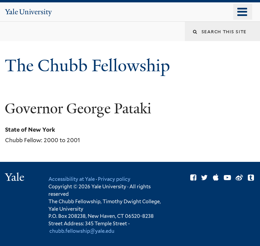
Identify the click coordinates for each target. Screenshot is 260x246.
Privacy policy (114, 179)
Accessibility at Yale (71, 179)
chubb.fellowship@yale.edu (81, 231)
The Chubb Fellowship (89, 66)
